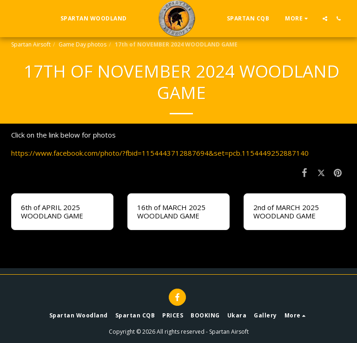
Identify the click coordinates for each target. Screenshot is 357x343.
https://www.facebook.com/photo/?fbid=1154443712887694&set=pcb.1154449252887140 (160, 153)
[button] (324, 18)
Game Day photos (82, 44)
